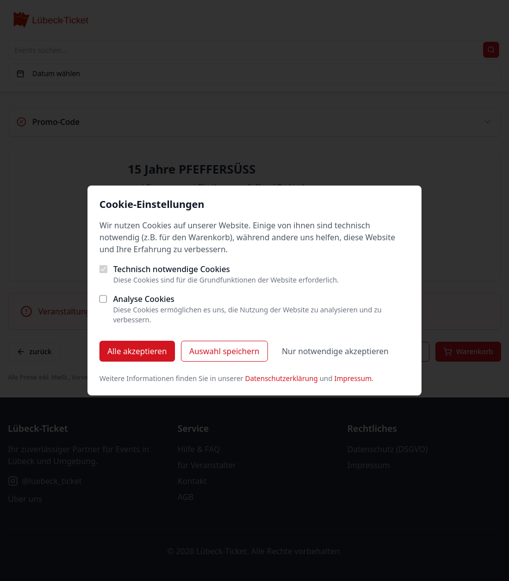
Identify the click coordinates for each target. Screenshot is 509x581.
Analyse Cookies (143, 298)
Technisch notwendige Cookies (171, 269)
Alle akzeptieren (137, 351)
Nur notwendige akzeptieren (335, 351)
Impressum (353, 378)
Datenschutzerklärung (281, 378)
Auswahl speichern (224, 351)
